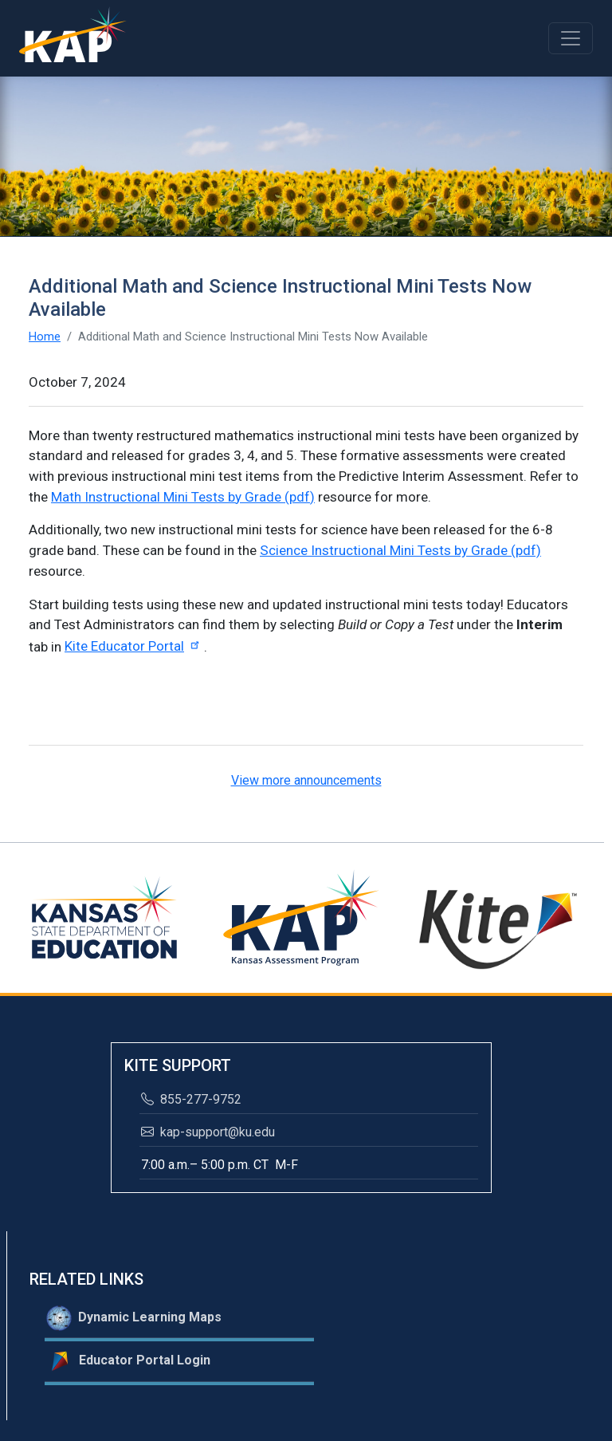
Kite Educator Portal (134, 646)
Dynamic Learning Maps (134, 1318)
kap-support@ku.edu (208, 1132)
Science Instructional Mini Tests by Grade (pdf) (400, 550)
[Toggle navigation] (570, 38)
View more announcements (306, 780)
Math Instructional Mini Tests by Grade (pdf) (183, 497)
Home (45, 336)
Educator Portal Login (128, 1361)
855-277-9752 (191, 1099)
